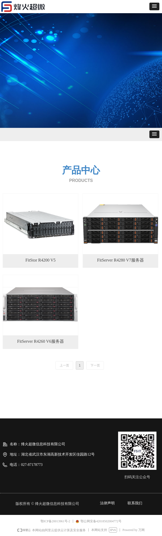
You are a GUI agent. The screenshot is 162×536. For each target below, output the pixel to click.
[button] (154, 6)
